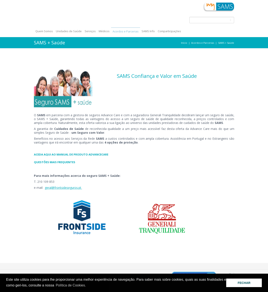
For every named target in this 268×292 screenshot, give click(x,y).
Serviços (90, 31)
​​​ (134, 154)
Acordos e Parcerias (126, 31)
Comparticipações (169, 31)
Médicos (104, 31)
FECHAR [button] (244, 283)
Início (184, 42)
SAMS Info (148, 31)
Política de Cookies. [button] (71, 285)
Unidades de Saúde (69, 31)
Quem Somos (44, 31)
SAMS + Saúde (226, 42)
